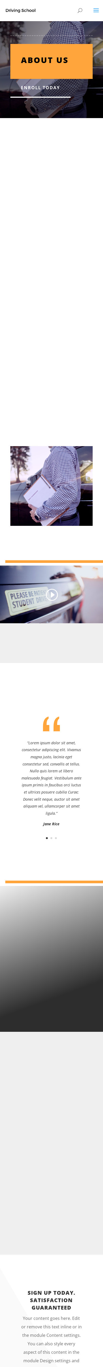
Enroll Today (40, 88)
